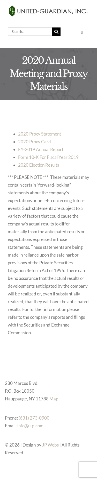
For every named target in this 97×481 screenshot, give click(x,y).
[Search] (56, 31)
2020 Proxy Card (34, 141)
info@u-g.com (30, 425)
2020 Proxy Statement (39, 134)
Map (53, 398)
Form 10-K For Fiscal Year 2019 (48, 157)
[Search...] (30, 31)
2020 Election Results (38, 165)
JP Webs (50, 445)
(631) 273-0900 (34, 418)
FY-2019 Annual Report (40, 149)
